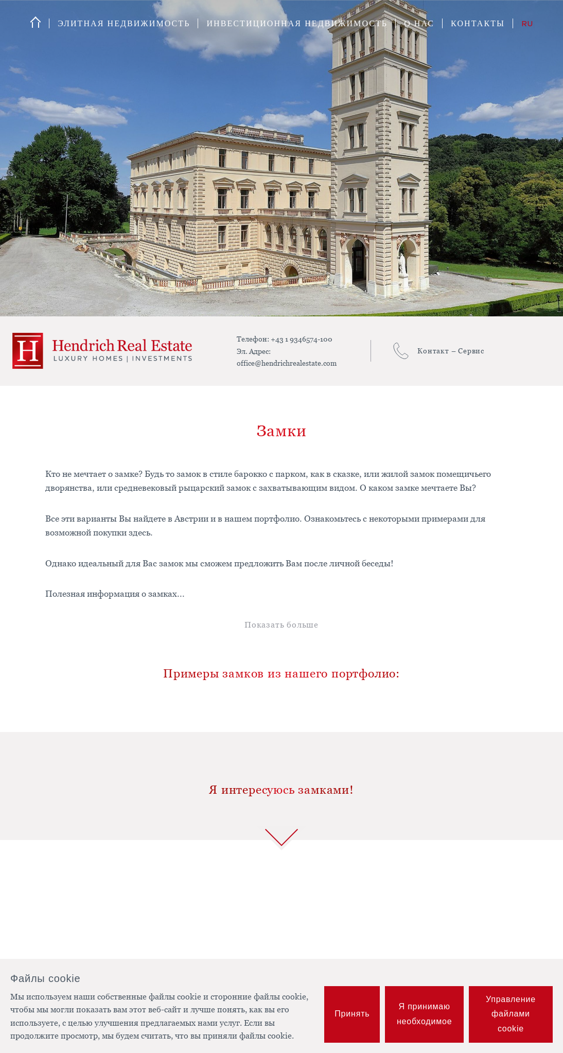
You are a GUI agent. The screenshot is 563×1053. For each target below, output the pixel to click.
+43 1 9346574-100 (301, 338)
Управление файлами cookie (511, 1014)
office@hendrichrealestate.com (287, 363)
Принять (352, 1013)
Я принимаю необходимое (424, 1014)
